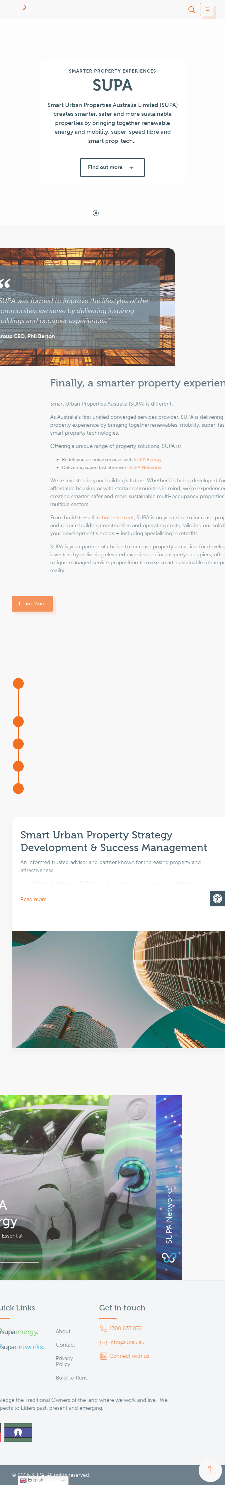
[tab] (96, 213)
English (31, 1480)
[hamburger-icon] (206, 9)
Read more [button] (34, 899)
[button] (217, 898)
